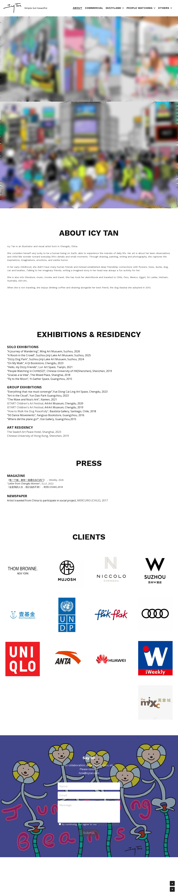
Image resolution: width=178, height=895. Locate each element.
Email (63, 795)
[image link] (12, 8)
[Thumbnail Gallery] (22, 570)
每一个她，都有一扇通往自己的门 (26, 479)
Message (65, 805)
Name (63, 786)
